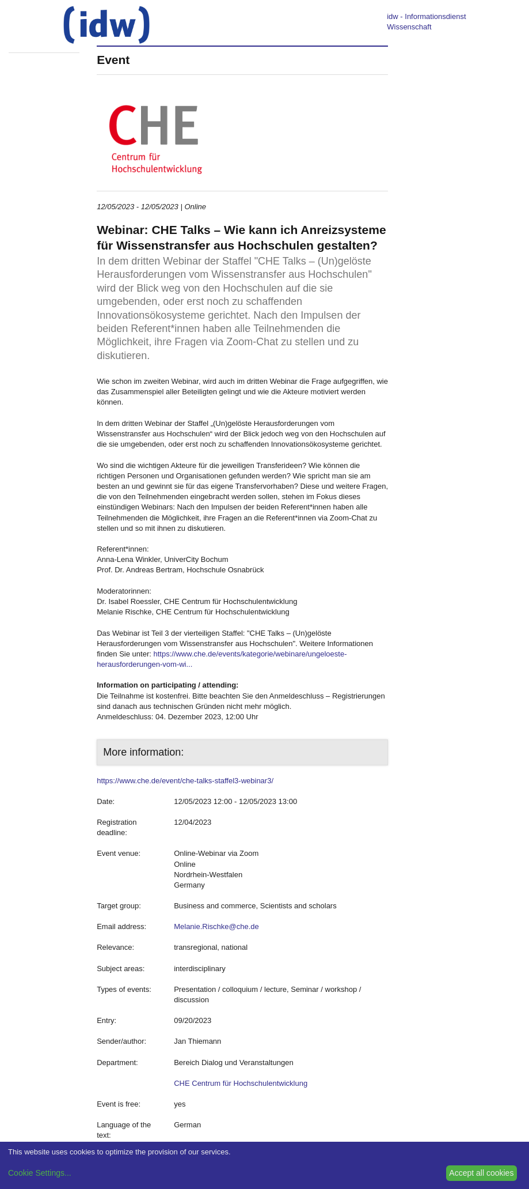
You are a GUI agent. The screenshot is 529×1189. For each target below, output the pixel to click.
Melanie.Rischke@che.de (216, 926)
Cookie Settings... (39, 1173)
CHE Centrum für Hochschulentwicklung (240, 1083)
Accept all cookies (481, 1172)
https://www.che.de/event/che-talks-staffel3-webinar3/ (185, 780)
